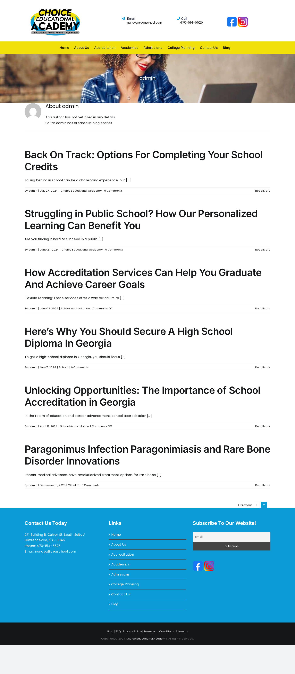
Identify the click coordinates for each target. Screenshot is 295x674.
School (63, 367)
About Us (118, 544)
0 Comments (113, 191)
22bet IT (73, 485)
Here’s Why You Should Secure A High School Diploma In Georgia (129, 337)
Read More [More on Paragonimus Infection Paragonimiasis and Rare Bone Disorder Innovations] (262, 485)
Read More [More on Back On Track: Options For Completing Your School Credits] (262, 191)
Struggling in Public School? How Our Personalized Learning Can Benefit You (141, 219)
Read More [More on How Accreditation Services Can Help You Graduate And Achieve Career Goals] (262, 308)
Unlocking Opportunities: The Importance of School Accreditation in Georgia (143, 396)
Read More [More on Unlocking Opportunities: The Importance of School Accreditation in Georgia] (262, 426)
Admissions (120, 574)
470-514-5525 (191, 22)
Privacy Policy (132, 631)
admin (32, 191)
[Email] (231, 537)
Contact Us (120, 594)
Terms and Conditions (159, 631)
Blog (114, 604)
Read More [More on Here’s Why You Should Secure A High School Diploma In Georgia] (262, 367)
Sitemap (182, 631)
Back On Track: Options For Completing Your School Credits (144, 161)
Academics (120, 564)
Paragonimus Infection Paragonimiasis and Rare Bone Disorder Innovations (147, 455)
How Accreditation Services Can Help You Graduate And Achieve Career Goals (143, 278)
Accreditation (122, 554)
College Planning (125, 584)
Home (116, 534)
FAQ (118, 631)
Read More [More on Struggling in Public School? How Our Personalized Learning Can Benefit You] (262, 250)
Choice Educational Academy (81, 191)
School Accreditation (75, 308)
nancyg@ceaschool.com (144, 23)
